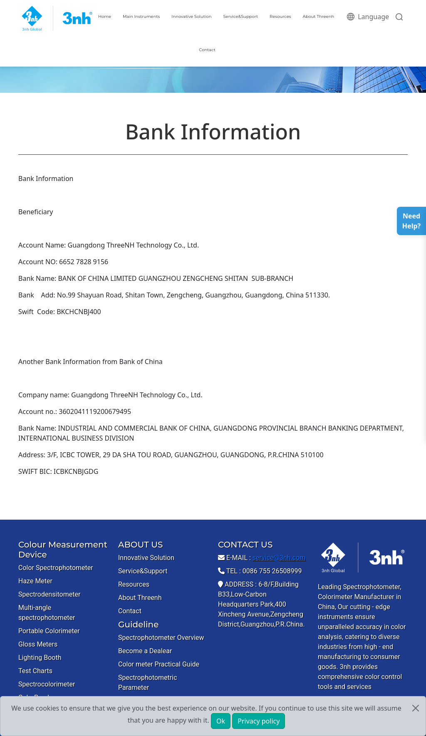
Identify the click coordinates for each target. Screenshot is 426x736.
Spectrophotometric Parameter (147, 682)
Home (104, 16)
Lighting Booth (39, 658)
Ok (220, 721)
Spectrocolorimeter (46, 684)
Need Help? (411, 220)
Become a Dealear (145, 651)
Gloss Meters (37, 644)
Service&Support (240, 16)
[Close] (416, 708)
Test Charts (35, 671)
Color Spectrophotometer (55, 568)
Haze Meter (35, 581)
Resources (280, 16)
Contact (207, 49)
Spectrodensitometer (49, 594)
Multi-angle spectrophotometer (46, 613)
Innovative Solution (191, 16)
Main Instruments (141, 16)
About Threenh (318, 16)
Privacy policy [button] (259, 721)
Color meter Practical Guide (158, 664)
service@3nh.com (279, 558)
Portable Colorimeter (49, 631)
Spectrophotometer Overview (161, 638)
